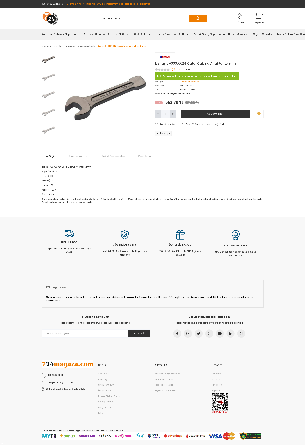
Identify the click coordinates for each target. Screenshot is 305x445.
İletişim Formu (105, 390)
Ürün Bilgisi (49, 156)
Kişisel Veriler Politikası (165, 390)
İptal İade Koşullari (164, 385)
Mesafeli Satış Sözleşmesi (167, 373)
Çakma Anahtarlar (189, 81)
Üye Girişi (102, 379)
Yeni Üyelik (103, 373)
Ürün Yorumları (78, 156)
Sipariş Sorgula (106, 401)
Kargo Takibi (104, 407)
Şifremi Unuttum (106, 385)
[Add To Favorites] (259, 114)
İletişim (101, 413)
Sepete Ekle (215, 114)
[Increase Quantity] (173, 114)
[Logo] (50, 18)
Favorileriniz (217, 385)
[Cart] (259, 18)
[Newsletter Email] (96, 333)
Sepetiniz (216, 390)
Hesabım (216, 373)
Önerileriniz (145, 156)
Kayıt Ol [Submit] (139, 333)
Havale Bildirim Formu (109, 396)
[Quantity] (165, 114)
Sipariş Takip (218, 379)
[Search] (152, 18)
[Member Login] (241, 18)
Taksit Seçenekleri (113, 156)
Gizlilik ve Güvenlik (164, 379)
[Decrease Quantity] (158, 114)
